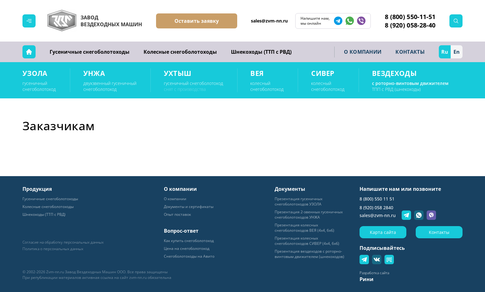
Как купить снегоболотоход (189, 240)
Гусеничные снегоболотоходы (90, 51)
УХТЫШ (178, 73)
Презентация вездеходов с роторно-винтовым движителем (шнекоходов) (309, 254)
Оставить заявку (196, 20)
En (456, 51)
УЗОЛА (34, 73)
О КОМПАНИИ (362, 51)
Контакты (439, 232)
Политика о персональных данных (52, 248)
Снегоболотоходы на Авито (189, 256)
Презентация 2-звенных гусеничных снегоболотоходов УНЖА (309, 214)
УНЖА (94, 73)
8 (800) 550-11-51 (410, 16)
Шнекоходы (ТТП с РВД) (261, 51)
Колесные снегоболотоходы (180, 51)
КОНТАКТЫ (410, 51)
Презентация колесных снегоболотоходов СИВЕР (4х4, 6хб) (307, 240)
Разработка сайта (374, 272)
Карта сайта (383, 232)
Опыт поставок (177, 214)
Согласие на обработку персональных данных (63, 242)
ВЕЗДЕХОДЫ (394, 73)
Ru (444, 51)
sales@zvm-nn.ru (269, 21)
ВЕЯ (257, 73)
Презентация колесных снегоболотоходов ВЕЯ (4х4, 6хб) (304, 227)
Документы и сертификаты (188, 206)
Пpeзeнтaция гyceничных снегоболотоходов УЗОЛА (298, 201)
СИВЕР (323, 73)
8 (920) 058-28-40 (410, 25)
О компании (175, 198)
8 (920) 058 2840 (376, 207)
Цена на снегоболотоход (186, 248)
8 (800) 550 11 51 (377, 199)
